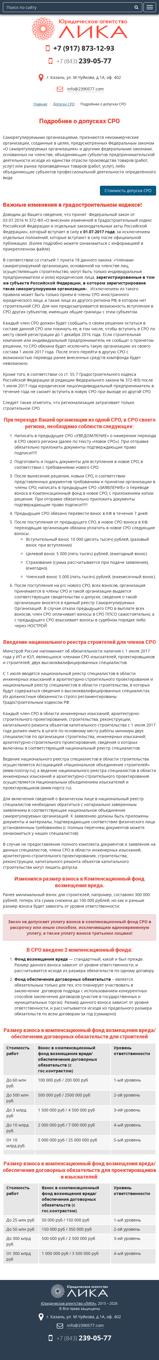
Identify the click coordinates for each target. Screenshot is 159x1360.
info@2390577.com (85, 89)
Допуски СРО (64, 104)
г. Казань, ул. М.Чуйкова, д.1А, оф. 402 (84, 77)
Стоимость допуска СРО (128, 190)
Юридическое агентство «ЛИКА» (68, 1303)
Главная (40, 104)
